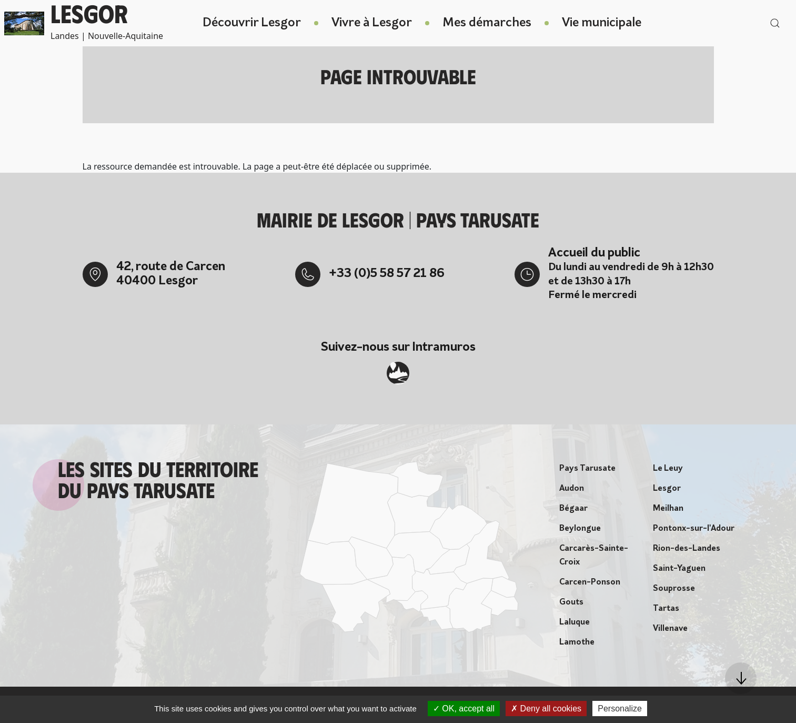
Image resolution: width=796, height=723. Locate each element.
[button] (740, 678)
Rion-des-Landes (686, 551)
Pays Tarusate (587, 471)
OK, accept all (464, 708)
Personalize (620, 708)
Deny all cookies (546, 708)
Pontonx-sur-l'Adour (693, 531)
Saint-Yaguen (679, 571)
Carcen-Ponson (589, 585)
